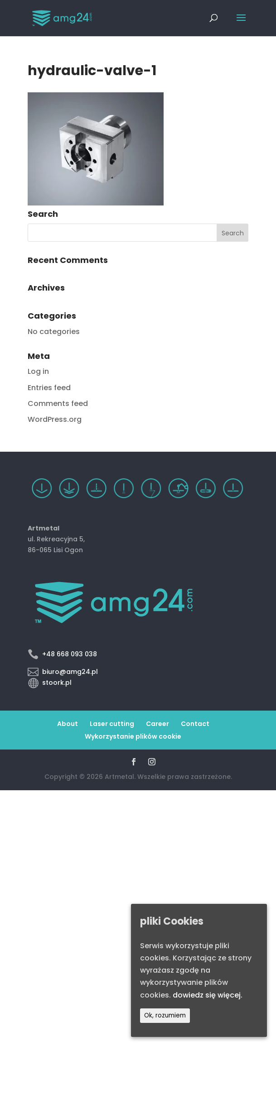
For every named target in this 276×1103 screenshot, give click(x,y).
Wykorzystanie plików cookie (133, 736)
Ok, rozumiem (165, 1015)
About (67, 723)
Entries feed (49, 387)
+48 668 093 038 (69, 654)
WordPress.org (55, 419)
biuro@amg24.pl (70, 671)
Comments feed (58, 403)
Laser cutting (112, 723)
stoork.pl (57, 682)
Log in (38, 371)
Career (157, 723)
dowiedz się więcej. (207, 995)
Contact (195, 723)
